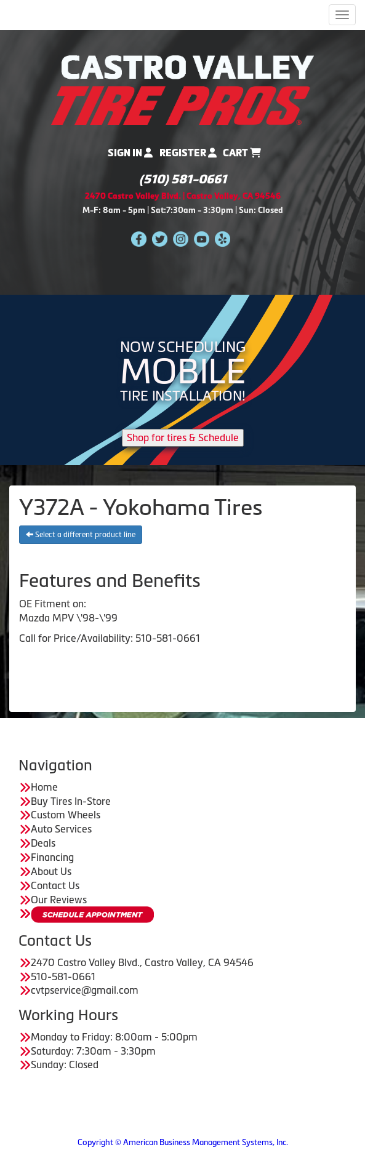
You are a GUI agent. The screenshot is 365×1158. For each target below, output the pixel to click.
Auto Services (61, 828)
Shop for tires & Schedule (183, 437)
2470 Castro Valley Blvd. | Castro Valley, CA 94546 (183, 196)
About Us (51, 871)
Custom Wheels (65, 814)
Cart (242, 153)
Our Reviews (59, 899)
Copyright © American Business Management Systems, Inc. (183, 1142)
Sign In (130, 153)
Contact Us (55, 885)
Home (44, 787)
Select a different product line (80, 534)
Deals (43, 843)
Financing (52, 857)
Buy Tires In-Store (71, 801)
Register (188, 153)
